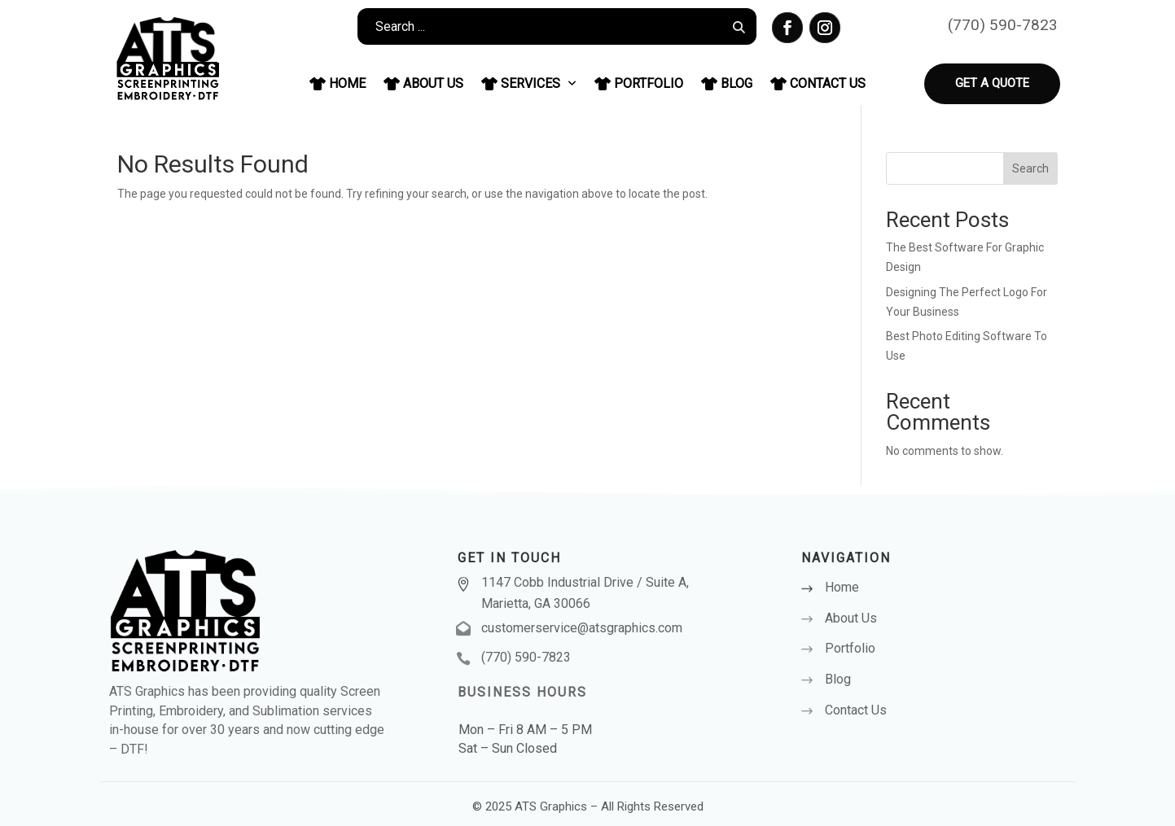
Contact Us (818, 83)
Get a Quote (992, 83)
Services (529, 83)
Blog (726, 83)
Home (337, 83)
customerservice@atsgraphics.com (581, 628)
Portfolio (638, 83)
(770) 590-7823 (1003, 24)
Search (1030, 168)
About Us (423, 83)
